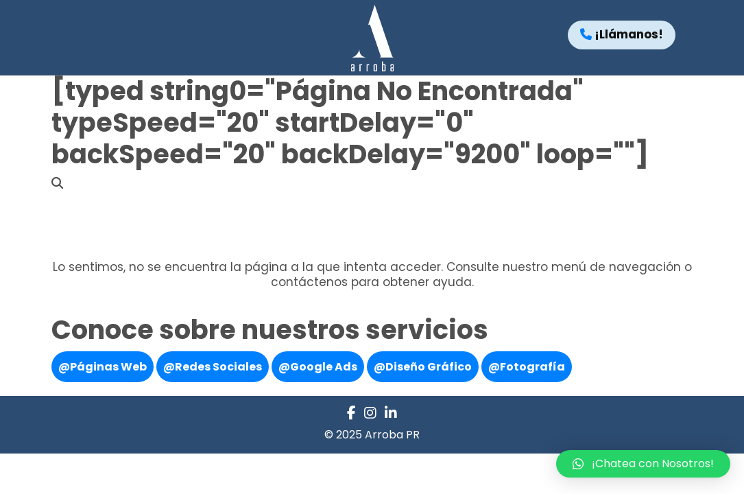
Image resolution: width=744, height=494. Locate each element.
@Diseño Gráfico (423, 367)
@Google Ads (317, 367)
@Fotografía (526, 367)
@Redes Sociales (212, 367)
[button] (643, 464)
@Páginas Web (102, 367)
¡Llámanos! (621, 34)
